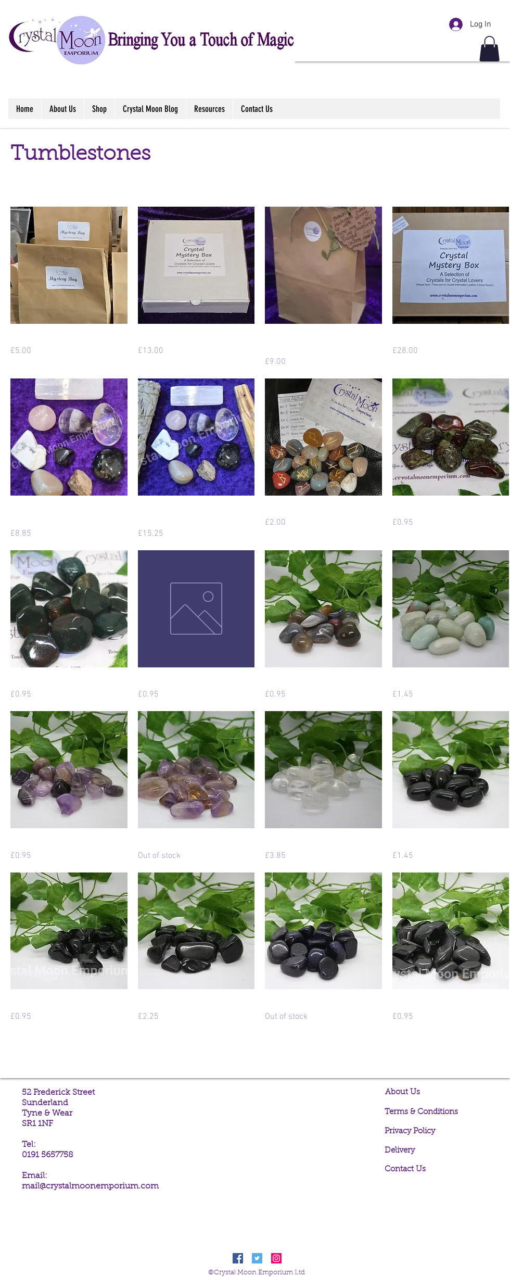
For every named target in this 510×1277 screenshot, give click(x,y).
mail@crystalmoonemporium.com (90, 1186)
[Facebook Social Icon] (238, 1258)
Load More (259, 1052)
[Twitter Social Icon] (257, 1258)
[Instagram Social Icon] (276, 1258)
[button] (489, 48)
